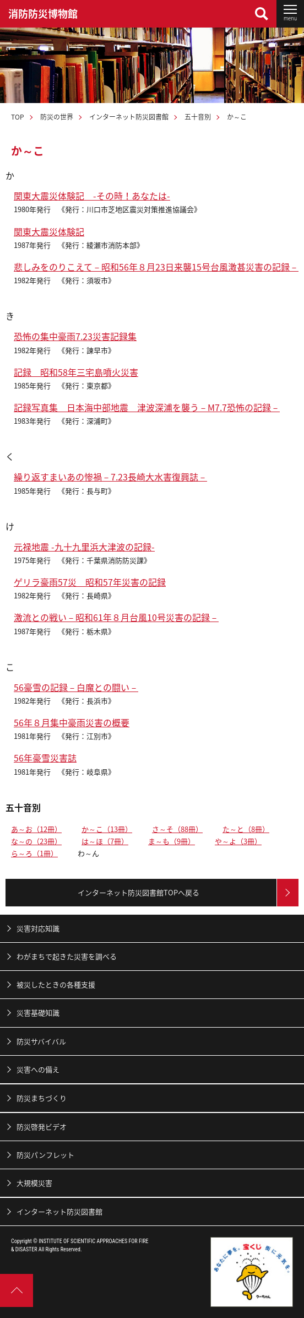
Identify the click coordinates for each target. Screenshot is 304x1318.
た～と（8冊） (245, 829)
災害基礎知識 (38, 1012)
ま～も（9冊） (171, 841)
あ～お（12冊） (36, 829)
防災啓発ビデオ (42, 1126)
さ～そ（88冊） (177, 829)
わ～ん (88, 853)
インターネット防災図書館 (129, 117)
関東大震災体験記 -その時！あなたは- (92, 195)
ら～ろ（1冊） (34, 853)
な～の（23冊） (36, 841)
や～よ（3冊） (238, 841)
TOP (17, 117)
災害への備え (38, 1069)
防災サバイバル (41, 1041)
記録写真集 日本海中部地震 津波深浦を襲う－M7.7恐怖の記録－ (147, 407)
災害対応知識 (38, 928)
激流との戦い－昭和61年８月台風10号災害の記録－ (116, 617)
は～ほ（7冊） (105, 841)
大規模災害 (34, 1182)
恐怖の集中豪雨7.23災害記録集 (75, 336)
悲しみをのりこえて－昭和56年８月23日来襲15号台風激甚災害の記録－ (156, 266)
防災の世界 (56, 117)
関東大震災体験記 (49, 231)
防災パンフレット (45, 1154)
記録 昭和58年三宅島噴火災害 (76, 372)
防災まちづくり (42, 1098)
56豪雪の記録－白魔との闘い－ (76, 687)
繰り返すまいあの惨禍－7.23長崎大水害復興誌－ (110, 476)
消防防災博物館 (43, 13)
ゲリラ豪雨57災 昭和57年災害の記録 (90, 581)
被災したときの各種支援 (56, 984)
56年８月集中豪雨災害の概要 (71, 722)
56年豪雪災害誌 (45, 757)
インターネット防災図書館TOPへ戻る (138, 892)
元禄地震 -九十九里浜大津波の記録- (84, 546)
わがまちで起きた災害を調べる (67, 956)
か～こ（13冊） (107, 829)
